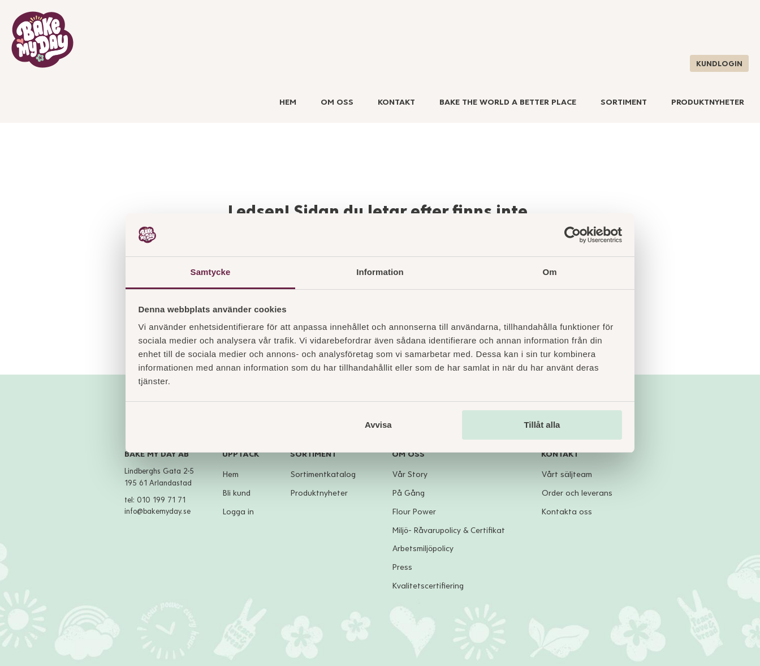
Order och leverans (577, 493)
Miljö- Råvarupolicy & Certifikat (448, 530)
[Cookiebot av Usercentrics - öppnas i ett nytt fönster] (572, 234)
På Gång (408, 493)
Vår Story (410, 474)
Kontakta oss (567, 512)
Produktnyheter (707, 102)
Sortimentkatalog (323, 474)
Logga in (238, 512)
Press (402, 567)
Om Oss (337, 102)
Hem (287, 102)
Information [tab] (380, 272)
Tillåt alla (542, 424)
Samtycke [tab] (211, 272)
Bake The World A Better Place (507, 102)
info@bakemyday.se (157, 511)
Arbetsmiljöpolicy (423, 548)
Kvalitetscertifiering (428, 586)
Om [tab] (549, 272)
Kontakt (396, 102)
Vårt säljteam (567, 474)
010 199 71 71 (161, 500)
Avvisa (378, 424)
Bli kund (237, 493)
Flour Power (414, 512)
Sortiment (624, 102)
